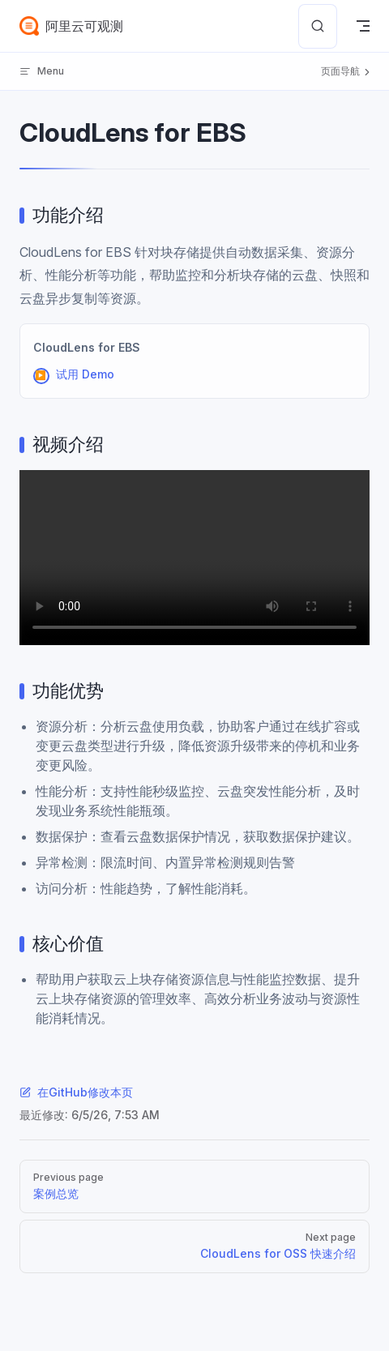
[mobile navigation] (363, 26)
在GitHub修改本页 (76, 1092)
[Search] (317, 26)
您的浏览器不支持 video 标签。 (194, 557)
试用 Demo (85, 374)
